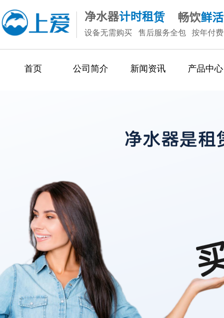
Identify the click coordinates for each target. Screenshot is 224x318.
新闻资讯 (148, 68)
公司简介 (90, 68)
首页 (33, 68)
